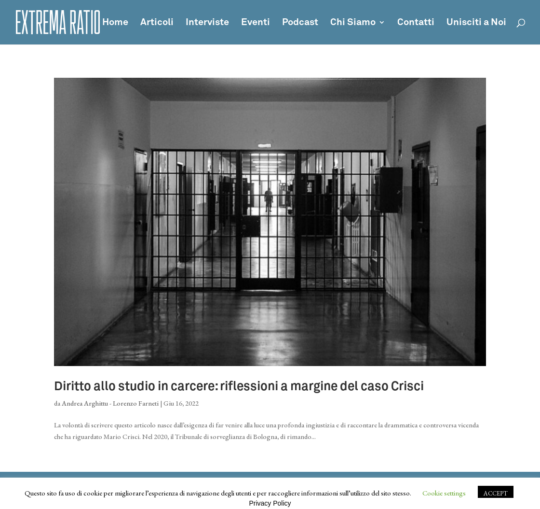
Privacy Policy (270, 503)
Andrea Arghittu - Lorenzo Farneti (110, 403)
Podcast (300, 23)
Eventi (255, 23)
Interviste (207, 23)
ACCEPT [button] (496, 493)
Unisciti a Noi (476, 23)
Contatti (415, 23)
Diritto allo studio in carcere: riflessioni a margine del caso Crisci (239, 387)
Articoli (157, 23)
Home (115, 23)
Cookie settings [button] (444, 492)
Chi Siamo (353, 23)
